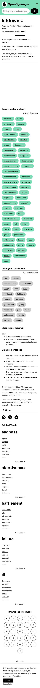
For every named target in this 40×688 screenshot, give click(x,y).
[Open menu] (37, 4)
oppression (8, 250)
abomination (7, 590)
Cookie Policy (7, 686)
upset (6, 261)
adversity (5, 519)
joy (18, 310)
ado (3, 513)
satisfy (21, 315)
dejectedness (9, 140)
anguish (5, 442)
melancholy (8, 245)
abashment (6, 510)
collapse (5, 480)
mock (20, 245)
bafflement (12, 503)
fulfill (25, 289)
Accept (8, 682)
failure (24, 224)
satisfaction (8, 315)
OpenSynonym (18, 4)
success (7, 320)
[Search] (34, 11)
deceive (24, 134)
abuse (4, 594)
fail (16, 224)
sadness (21, 250)
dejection (23, 140)
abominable (6, 587)
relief (27, 310)
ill (3, 574)
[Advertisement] (20, 85)
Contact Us (20, 665)
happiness (8, 310)
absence (5, 552)
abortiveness (14, 467)
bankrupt (5, 558)
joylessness (8, 240)
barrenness (6, 474)
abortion (5, 548)
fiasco (6, 229)
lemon (20, 240)
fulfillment (8, 294)
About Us (20, 661)
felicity (6, 289)
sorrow (6, 256)
